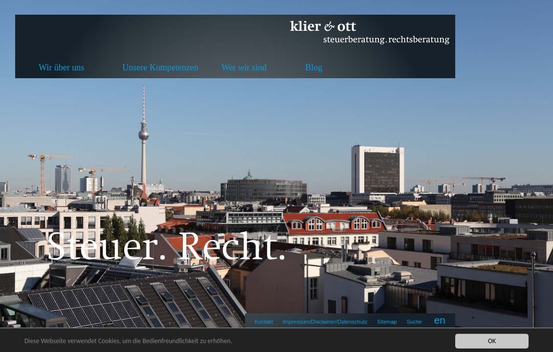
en (439, 320)
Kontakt (264, 322)
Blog (313, 67)
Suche (414, 322)
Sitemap (387, 322)
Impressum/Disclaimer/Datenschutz (325, 322)
